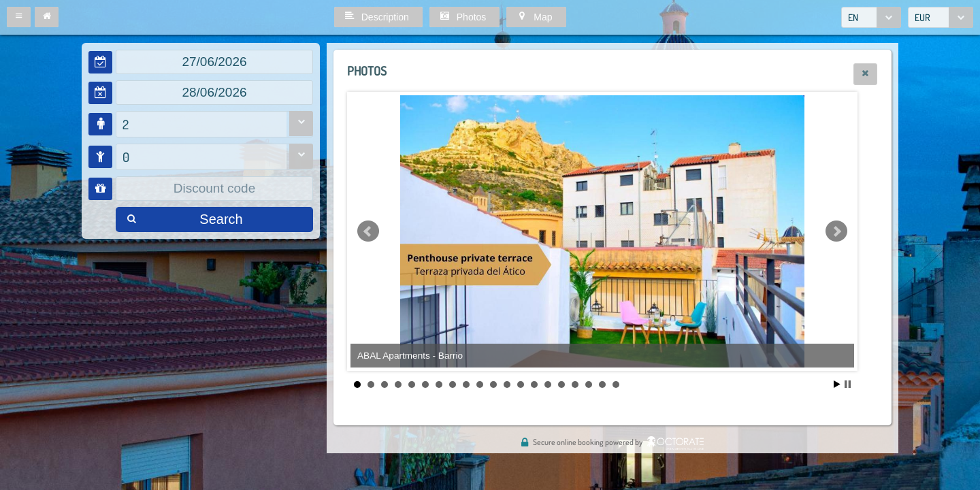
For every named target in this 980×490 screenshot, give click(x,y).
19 (602, 384)
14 (534, 384)
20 (615, 384)
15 (547, 384)
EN (853, 17)
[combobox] (871, 17)
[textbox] (214, 62)
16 (561, 384)
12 (507, 384)
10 (479, 384)
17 (575, 384)
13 (520, 384)
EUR (922, 17)
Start (837, 384)
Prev (368, 231)
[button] (19, 17)
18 (588, 384)
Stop (848, 384)
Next (836, 231)
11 (493, 384)
